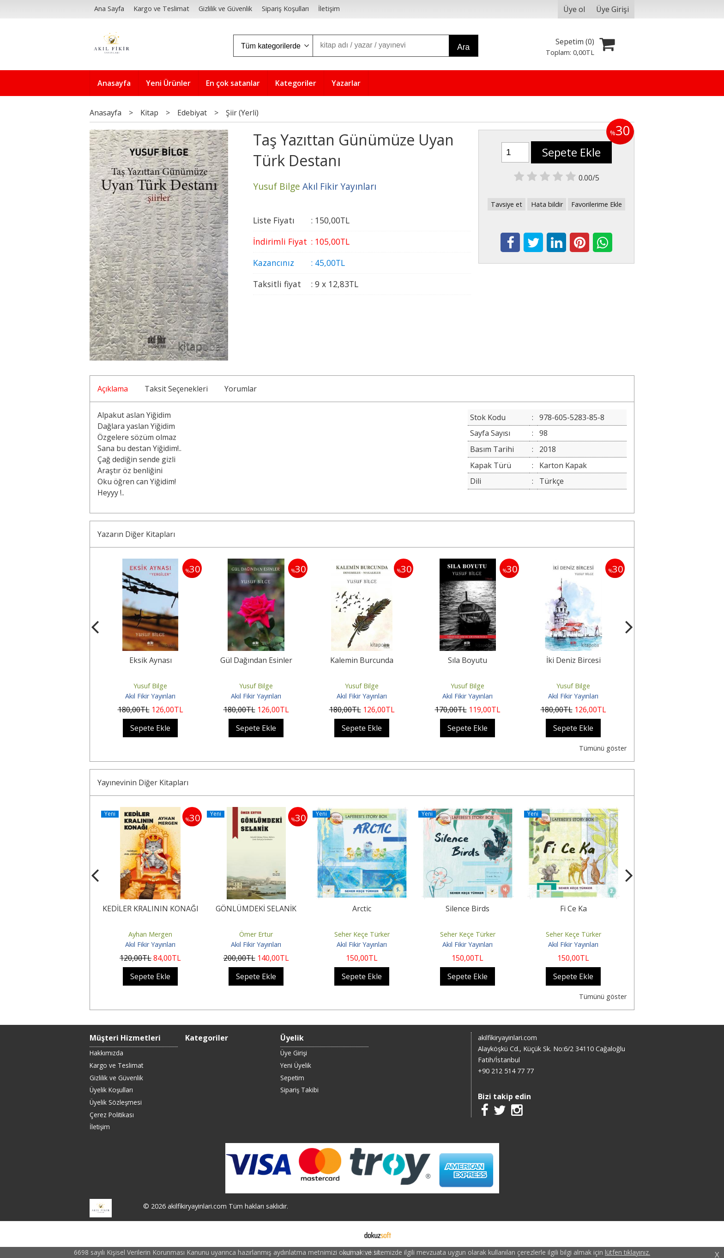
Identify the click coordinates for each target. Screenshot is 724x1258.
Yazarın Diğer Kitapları (136, 534)
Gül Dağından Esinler (256, 660)
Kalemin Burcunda (361, 660)
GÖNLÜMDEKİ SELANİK (256, 908)
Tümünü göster (603, 748)
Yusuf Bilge (150, 685)
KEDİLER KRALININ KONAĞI (151, 908)
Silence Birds (467, 908)
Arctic (361, 908)
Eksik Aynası (150, 660)
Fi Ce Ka (573, 908)
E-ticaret (347, 1234)
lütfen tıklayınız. (627, 1252)
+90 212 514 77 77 (506, 1070)
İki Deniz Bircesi (573, 660)
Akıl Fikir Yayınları (150, 696)
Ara (463, 47)
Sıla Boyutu (467, 660)
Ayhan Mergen (150, 934)
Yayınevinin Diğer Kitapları (142, 782)
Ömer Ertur (256, 934)
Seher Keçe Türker (362, 934)
